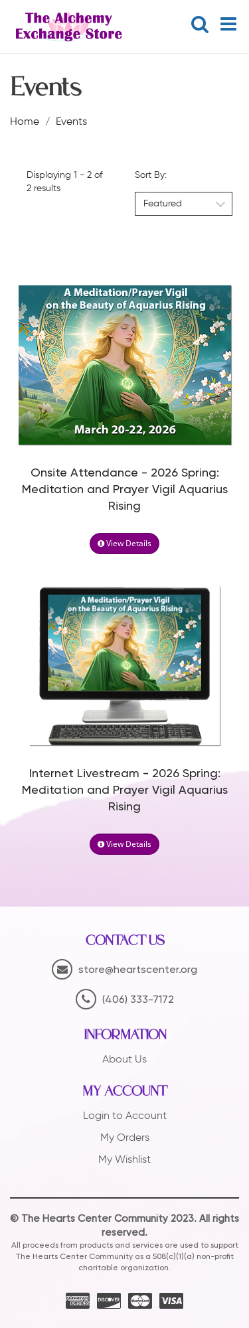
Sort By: (151, 175)
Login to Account (125, 1115)
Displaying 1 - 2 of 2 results (64, 181)
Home (24, 121)
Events (71, 121)
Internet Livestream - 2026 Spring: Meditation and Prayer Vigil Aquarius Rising (125, 790)
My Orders (124, 1137)
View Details (124, 543)
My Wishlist (124, 1159)
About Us (124, 1059)
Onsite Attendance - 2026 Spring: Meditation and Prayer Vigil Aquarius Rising (125, 489)
